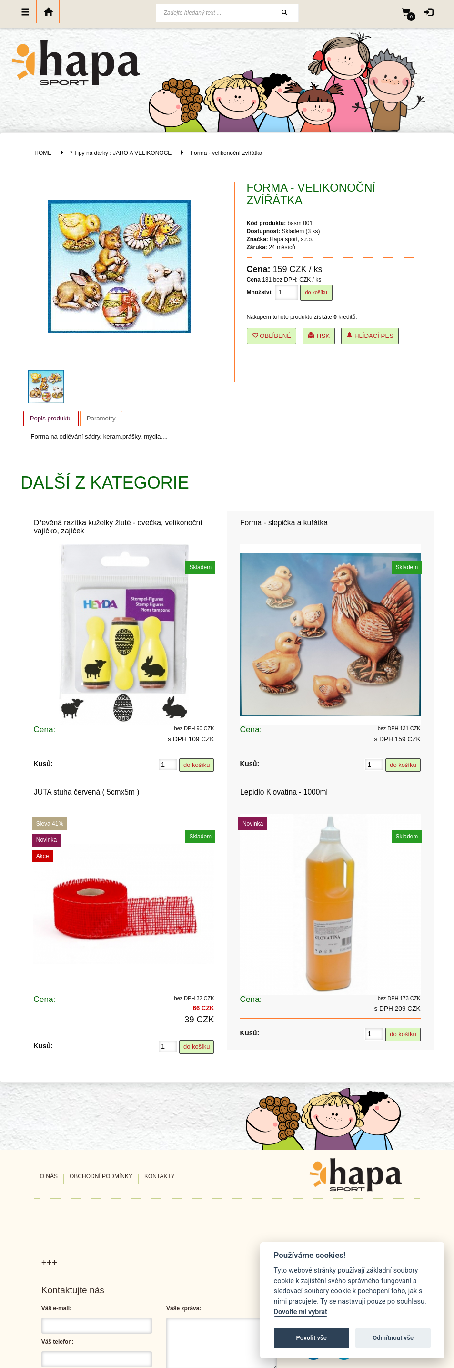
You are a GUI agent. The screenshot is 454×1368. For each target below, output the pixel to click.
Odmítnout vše (393, 1337)
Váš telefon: (57, 1341)
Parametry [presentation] (101, 418)
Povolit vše (311, 1337)
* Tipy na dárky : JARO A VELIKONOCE (121, 153)
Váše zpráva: (183, 1308)
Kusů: (43, 763)
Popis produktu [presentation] (51, 418)
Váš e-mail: (56, 1308)
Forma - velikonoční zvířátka (226, 153)
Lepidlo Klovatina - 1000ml (284, 792)
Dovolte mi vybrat (300, 1312)
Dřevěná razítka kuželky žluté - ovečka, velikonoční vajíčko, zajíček (118, 527)
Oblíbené (272, 335)
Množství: (260, 292)
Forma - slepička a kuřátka (284, 523)
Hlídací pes (369, 335)
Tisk (319, 335)
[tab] (51, 418)
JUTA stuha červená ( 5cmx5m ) (87, 792)
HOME (42, 153)
